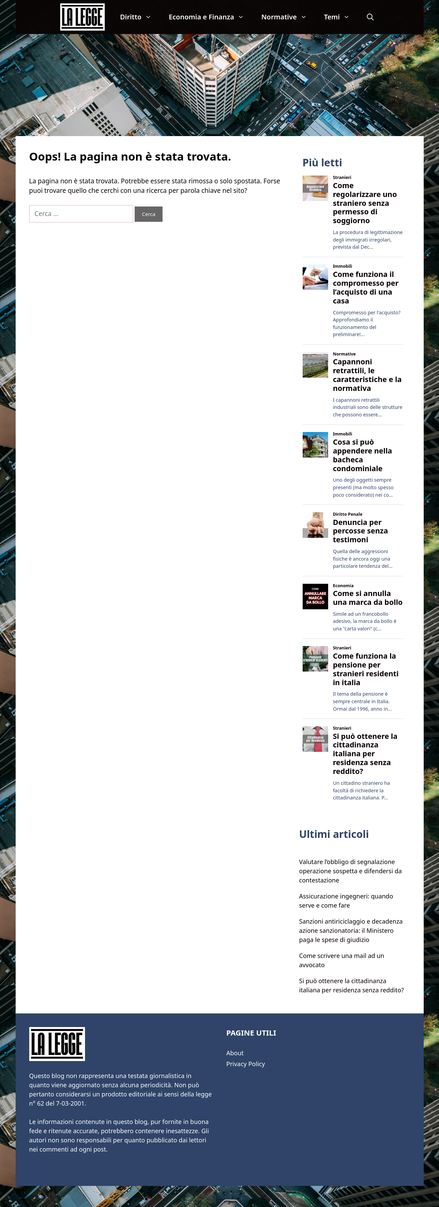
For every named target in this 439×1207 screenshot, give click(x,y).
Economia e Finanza (211, 17)
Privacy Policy (245, 1064)
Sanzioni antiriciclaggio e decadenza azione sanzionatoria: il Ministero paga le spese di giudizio (351, 930)
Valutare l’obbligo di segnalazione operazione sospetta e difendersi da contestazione (350, 871)
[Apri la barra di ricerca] (370, 17)
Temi (341, 17)
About (235, 1053)
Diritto (140, 17)
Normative (288, 17)
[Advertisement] (220, 85)
